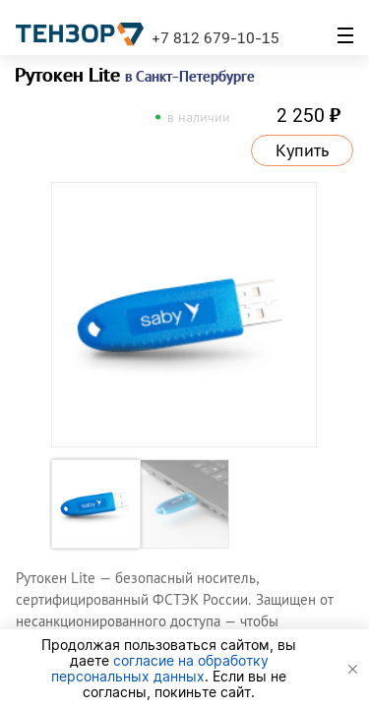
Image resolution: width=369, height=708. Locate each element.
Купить (302, 150)
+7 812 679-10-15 (215, 37)
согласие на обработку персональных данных (160, 668)
